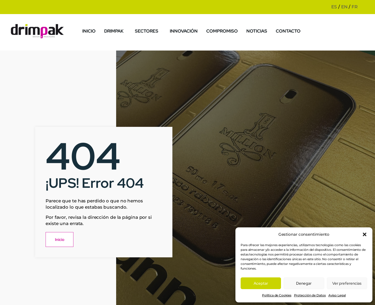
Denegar (303, 283)
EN (344, 6)
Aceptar (261, 283)
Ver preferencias (346, 283)
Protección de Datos (310, 295)
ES (334, 6)
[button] (364, 234)
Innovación (185, 30)
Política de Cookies (276, 295)
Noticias (256, 30)
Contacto (287, 30)
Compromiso (223, 30)
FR (355, 6)
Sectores (150, 30)
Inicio (91, 30)
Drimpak (118, 30)
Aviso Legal (337, 295)
